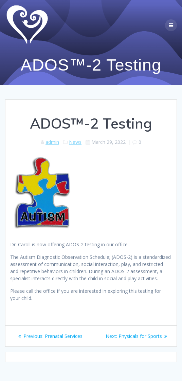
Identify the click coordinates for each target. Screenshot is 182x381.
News (75, 142)
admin (52, 142)
